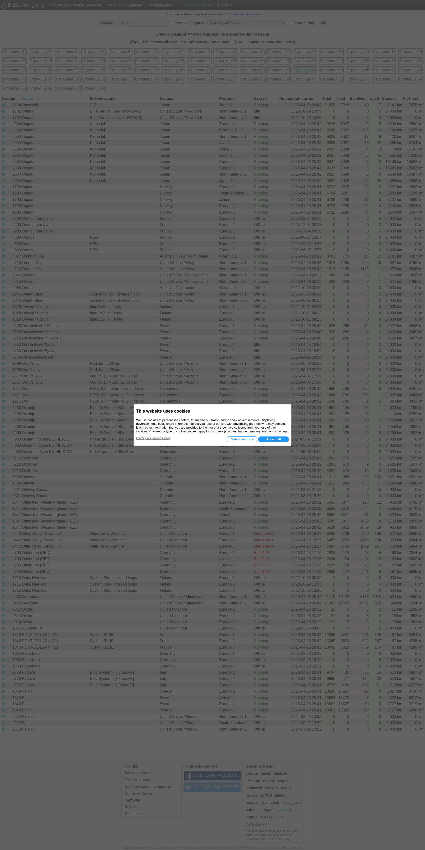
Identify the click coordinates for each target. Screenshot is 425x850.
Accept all (273, 439)
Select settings (242, 439)
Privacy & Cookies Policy (153, 438)
